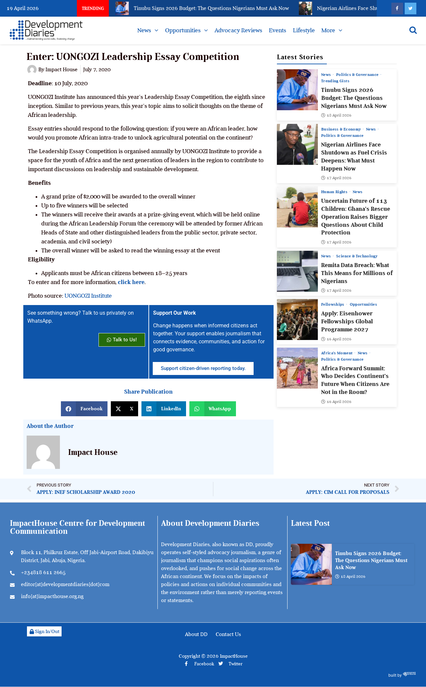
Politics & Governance (358, 75)
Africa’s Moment (337, 353)
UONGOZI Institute (88, 295)
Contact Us (228, 634)
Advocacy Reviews (238, 30)
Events (277, 30)
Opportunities (183, 30)
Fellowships (333, 304)
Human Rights (335, 192)
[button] (84, 408)
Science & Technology (357, 256)
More (328, 30)
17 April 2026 (336, 178)
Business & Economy (341, 129)
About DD (196, 634)
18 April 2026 (336, 115)
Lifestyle (304, 30)
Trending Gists (335, 81)
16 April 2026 (336, 339)
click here (131, 282)
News (144, 30)
